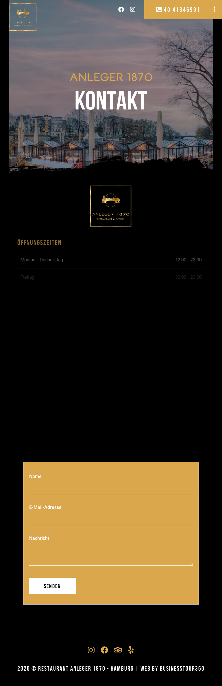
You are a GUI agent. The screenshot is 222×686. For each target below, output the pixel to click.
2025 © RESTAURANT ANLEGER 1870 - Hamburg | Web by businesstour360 (111, 668)
